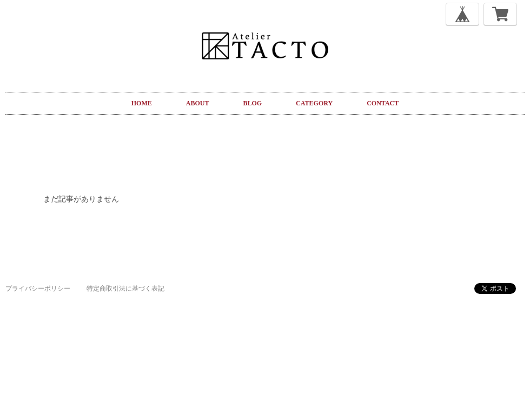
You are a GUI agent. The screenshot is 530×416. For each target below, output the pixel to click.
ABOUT (197, 103)
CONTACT (383, 103)
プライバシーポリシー (37, 288)
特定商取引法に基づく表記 (125, 288)
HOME (141, 103)
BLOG (252, 103)
